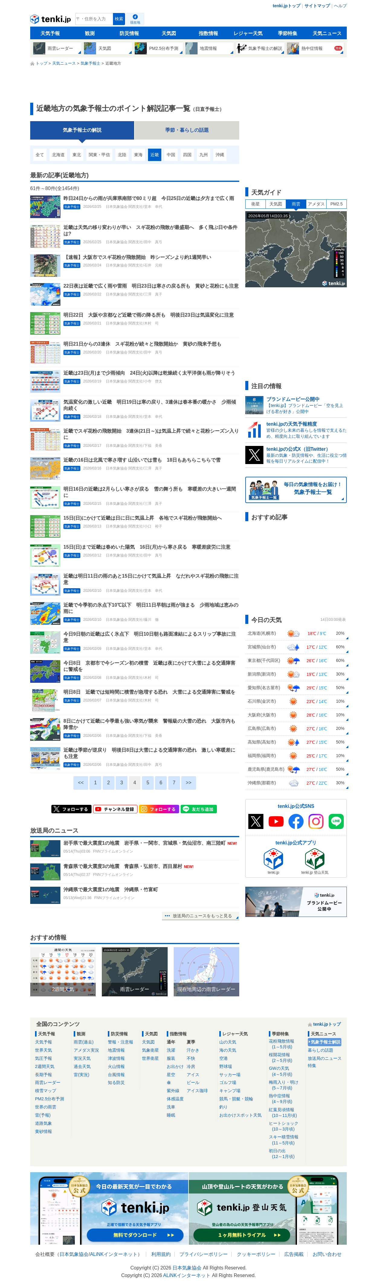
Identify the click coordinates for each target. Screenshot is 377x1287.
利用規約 (161, 1254)
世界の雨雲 (45, 1107)
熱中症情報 (286, 1099)
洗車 (171, 1107)
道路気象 (43, 1123)
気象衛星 (150, 1050)
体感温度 (175, 1098)
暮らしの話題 (320, 1050)
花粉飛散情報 (286, 1044)
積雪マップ (45, 1090)
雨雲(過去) (83, 1042)
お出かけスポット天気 (240, 1115)
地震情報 (116, 1050)
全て (40, 154)
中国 (171, 154)
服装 (171, 1058)
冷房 (191, 1066)
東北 (76, 154)
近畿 (154, 154)
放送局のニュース (325, 1058)
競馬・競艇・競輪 (236, 1098)
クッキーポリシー (256, 1254)
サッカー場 (229, 1074)
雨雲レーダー (47, 1082)
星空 (171, 1074)
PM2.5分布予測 (49, 1098)
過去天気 (82, 1066)
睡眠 (171, 1115)
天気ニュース (327, 33)
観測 (90, 33)
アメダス (316, 204)
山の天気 (227, 1042)
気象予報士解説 (325, 1042)
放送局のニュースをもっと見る (202, 915)
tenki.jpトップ (286, 5)
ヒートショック (286, 1126)
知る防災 (116, 1082)
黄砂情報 (43, 1131)
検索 (119, 19)
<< (81, 782)
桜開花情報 (286, 1057)
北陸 (122, 154)
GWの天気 (286, 1071)
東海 (138, 154)
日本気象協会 (74, 1254)
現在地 (135, 22)
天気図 (169, 33)
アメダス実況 (86, 1050)
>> (189, 782)
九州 (203, 154)
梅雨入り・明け (286, 1085)
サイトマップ (317, 5)
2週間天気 (44, 1066)
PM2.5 (336, 204)
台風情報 (116, 1074)
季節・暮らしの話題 (187, 130)
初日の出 (286, 1154)
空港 (223, 1058)
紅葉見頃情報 (286, 1112)
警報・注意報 (120, 1042)
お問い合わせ (327, 1254)
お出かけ (175, 1066)
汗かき (193, 1050)
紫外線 (173, 1090)
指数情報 (208, 33)
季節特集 (287, 33)
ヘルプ (340, 5)
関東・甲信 (99, 154)
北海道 (58, 154)
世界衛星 (150, 1058)
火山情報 (116, 1066)
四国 (187, 154)
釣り (223, 1107)
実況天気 (82, 1058)
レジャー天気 (248, 33)
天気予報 (50, 33)
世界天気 (43, 1050)
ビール (193, 1082)
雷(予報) (42, 1115)
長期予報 (43, 1074)
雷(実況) (81, 1074)
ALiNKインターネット (113, 1254)
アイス (193, 1074)
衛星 (255, 204)
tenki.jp (51, 20)
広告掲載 (294, 1254)
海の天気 (227, 1050)
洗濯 (171, 1050)
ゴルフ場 (227, 1082)
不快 (191, 1058)
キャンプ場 (229, 1090)
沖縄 (220, 154)
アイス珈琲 (197, 1090)
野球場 (225, 1066)
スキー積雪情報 (286, 1140)
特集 (312, 1065)
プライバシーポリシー (203, 1254)
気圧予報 (43, 1058)
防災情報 (129, 33)
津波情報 (116, 1058)
